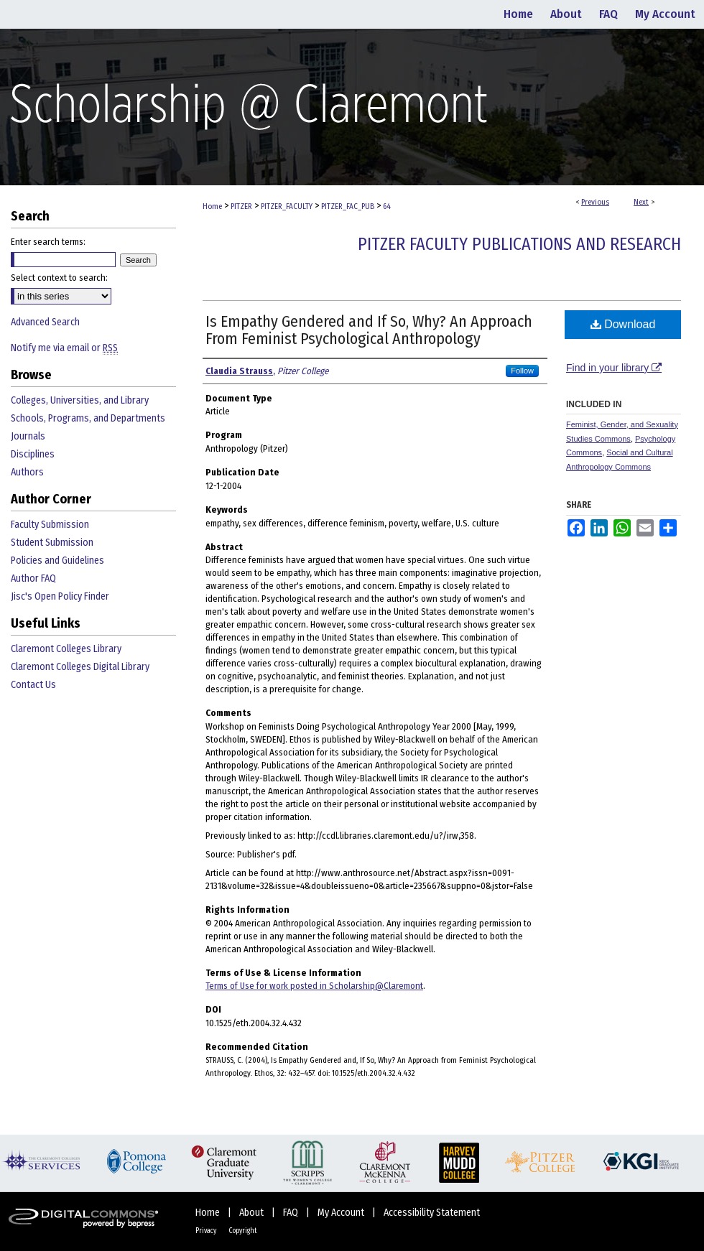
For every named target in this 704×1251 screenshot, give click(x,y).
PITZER (241, 206)
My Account (342, 1212)
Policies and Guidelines (57, 560)
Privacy (206, 1231)
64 (387, 206)
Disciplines (33, 454)
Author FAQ (33, 578)
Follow (522, 370)
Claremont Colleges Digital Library (80, 667)
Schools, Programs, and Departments (88, 418)
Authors (27, 472)
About (252, 1212)
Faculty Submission (50, 524)
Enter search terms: (48, 241)
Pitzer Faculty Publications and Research (519, 244)
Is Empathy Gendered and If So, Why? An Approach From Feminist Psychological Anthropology (368, 330)
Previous (595, 202)
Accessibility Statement (432, 1212)
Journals (28, 436)
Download (623, 324)
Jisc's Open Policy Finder (60, 596)
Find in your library (614, 367)
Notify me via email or (64, 348)
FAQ (291, 1212)
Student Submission (52, 542)
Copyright (242, 1231)
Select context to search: (59, 277)
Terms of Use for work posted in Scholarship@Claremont (314, 985)
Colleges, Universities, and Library (80, 400)
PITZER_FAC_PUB (347, 206)
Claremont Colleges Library (66, 649)
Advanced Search (45, 322)
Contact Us (33, 685)
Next (641, 202)
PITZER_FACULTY (286, 206)
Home (212, 206)
